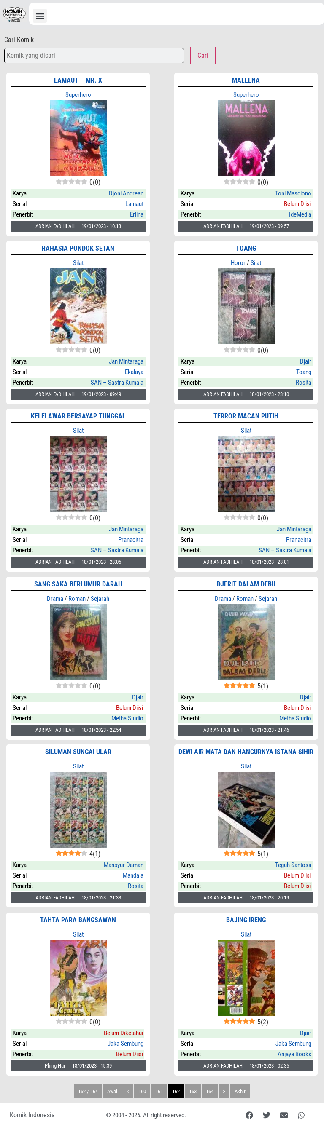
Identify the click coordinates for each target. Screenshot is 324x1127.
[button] (40, 16)
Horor (238, 263)
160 (142, 1091)
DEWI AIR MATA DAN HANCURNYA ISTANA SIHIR (245, 752)
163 (193, 1091)
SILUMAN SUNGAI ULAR (78, 752)
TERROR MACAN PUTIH (245, 416)
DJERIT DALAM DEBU (246, 584)
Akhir (240, 1091)
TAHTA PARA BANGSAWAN (78, 920)
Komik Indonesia (32, 1115)
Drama (55, 598)
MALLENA (246, 80)
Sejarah (100, 598)
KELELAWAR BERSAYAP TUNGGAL (78, 416)
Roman (77, 598)
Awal (112, 1091)
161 (159, 1091)
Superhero (78, 95)
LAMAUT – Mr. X (78, 80)
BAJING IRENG (246, 920)
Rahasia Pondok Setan (78, 248)
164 (209, 1091)
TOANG (246, 248)
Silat (78, 263)
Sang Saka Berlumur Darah (78, 584)
